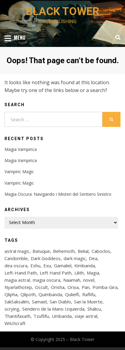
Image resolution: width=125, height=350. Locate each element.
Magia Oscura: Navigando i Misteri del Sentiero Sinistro (58, 194)
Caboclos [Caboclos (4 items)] (101, 251)
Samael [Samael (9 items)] (39, 302)
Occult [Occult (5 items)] (41, 287)
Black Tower (62, 11)
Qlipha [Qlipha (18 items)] (11, 294)
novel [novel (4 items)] (88, 280)
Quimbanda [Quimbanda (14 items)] (50, 294)
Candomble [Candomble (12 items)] (16, 258)
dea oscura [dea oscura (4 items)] (16, 265)
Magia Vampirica (21, 149)
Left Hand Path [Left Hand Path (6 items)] (55, 273)
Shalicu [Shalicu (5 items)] (94, 309)
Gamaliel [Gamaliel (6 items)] (62, 265)
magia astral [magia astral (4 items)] (17, 280)
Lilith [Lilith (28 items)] (79, 273)
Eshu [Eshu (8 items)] (35, 265)
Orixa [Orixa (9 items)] (73, 287)
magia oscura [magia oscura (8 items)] (46, 280)
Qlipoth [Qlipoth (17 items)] (28, 294)
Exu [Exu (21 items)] (47, 265)
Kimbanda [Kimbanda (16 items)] (84, 265)
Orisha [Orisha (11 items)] (57, 287)
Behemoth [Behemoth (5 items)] (64, 251)
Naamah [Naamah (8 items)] (71, 280)
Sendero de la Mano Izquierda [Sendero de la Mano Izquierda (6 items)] (53, 309)
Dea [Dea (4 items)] (93, 258)
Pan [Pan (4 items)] (85, 287)
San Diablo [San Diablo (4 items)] (60, 302)
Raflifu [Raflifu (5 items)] (88, 294)
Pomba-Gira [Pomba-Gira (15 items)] (104, 287)
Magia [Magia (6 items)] (93, 273)
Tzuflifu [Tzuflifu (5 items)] (41, 316)
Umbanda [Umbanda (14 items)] (62, 316)
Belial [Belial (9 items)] (83, 251)
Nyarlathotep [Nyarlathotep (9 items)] (18, 287)
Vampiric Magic (19, 171)
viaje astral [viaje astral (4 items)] (86, 316)
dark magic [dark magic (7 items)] (75, 258)
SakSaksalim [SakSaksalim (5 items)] (17, 302)
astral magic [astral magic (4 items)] (17, 251)
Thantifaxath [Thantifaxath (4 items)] (17, 316)
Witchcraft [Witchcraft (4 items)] (15, 323)
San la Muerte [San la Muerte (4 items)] (88, 302)
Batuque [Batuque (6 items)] (41, 251)
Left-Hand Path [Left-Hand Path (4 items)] (21, 273)
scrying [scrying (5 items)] (12, 309)
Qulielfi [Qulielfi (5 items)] (72, 294)
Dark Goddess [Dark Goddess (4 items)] (46, 258)
